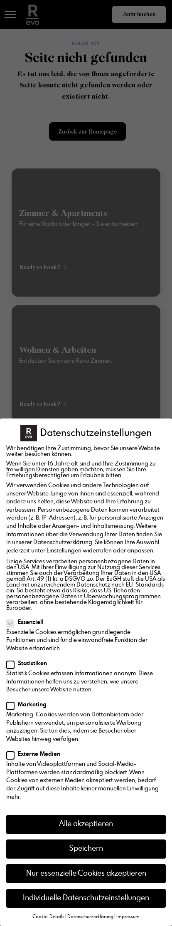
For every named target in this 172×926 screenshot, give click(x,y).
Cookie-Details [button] (48, 917)
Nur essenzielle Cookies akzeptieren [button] (86, 873)
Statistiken (29, 663)
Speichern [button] (86, 848)
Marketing (29, 705)
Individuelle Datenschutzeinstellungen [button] (86, 898)
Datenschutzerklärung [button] (90, 917)
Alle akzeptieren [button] (86, 824)
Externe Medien (36, 754)
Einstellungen (64, 551)
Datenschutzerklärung (62, 542)
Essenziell (27, 622)
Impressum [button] (128, 917)
